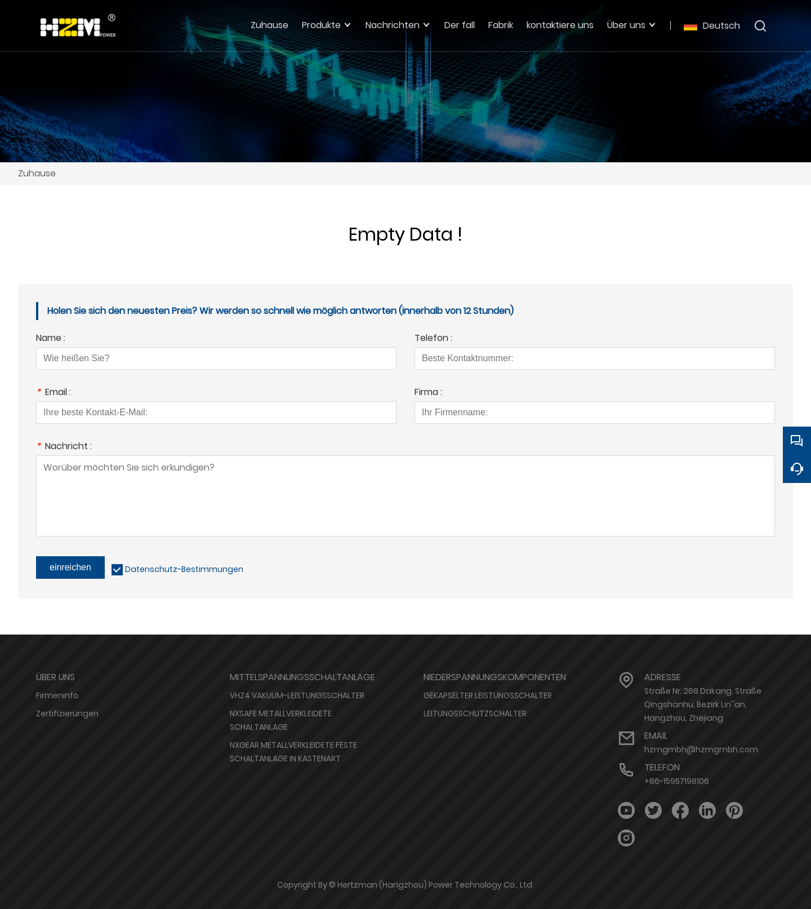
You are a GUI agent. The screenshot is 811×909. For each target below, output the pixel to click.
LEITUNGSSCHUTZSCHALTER (475, 713)
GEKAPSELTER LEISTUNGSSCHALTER (488, 695)
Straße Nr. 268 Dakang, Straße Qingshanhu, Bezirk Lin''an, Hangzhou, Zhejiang (702, 704)
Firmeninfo (57, 695)
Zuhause (37, 173)
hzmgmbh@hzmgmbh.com (701, 749)
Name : (50, 339)
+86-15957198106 (676, 781)
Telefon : (433, 339)
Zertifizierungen (67, 713)
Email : (53, 393)
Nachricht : (64, 447)
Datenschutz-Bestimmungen (184, 569)
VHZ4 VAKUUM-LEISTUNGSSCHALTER (297, 695)
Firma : (428, 393)
